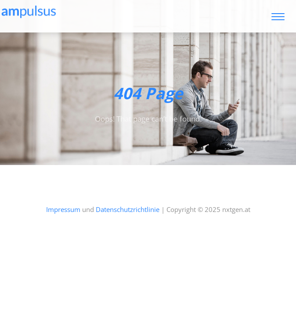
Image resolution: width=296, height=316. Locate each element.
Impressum (63, 209)
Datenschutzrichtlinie (127, 209)
